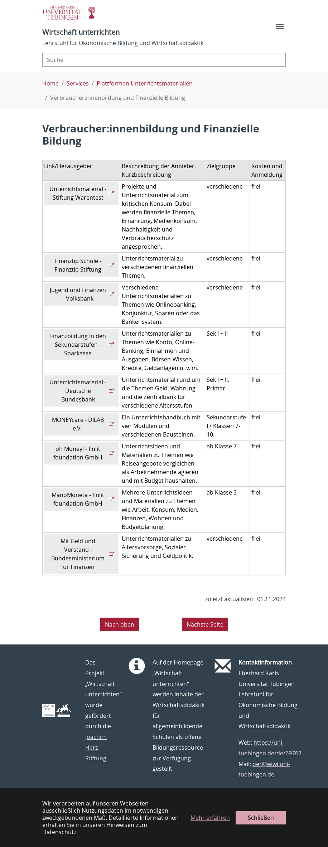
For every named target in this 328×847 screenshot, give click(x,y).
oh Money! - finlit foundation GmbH (77, 453)
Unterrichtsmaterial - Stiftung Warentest (77, 193)
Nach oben (119, 624)
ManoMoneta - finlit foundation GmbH (78, 499)
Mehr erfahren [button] (210, 818)
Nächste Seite (205, 624)
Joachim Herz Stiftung (96, 747)
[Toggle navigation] (280, 26)
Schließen (261, 818)
